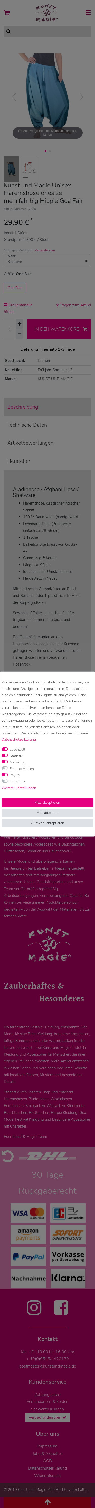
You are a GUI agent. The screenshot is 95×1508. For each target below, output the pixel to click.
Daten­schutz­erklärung (19, 739)
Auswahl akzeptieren (47, 822)
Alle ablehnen (48, 812)
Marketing (17, 762)
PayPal (15, 775)
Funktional (18, 781)
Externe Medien (22, 768)
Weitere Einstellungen (19, 787)
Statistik (16, 755)
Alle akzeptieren (47, 802)
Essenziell (17, 749)
